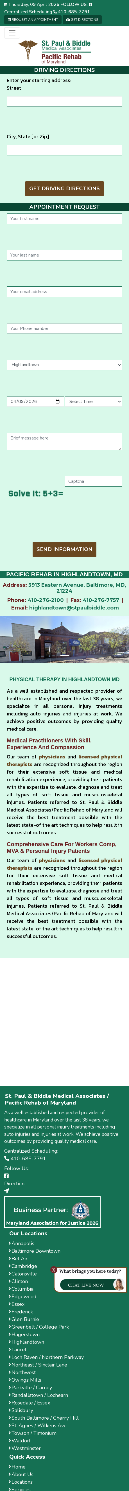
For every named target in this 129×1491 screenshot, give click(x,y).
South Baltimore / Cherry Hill (43, 1418)
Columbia (20, 1289)
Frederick (20, 1311)
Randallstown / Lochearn (38, 1395)
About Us (20, 1474)
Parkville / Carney (30, 1387)
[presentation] (64, 524)
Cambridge (22, 1266)
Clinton (18, 1281)
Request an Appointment (33, 19)
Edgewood (22, 1296)
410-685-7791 (71, 12)
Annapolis (21, 1243)
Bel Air (18, 1258)
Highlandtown (26, 1342)
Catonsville (22, 1273)
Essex (16, 1304)
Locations (20, 1482)
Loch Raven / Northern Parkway (46, 1357)
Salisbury (20, 1410)
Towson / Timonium (32, 1433)
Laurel (17, 1349)
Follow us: (76, 4)
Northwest (22, 1372)
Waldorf (19, 1440)
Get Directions (82, 19)
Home (17, 1466)
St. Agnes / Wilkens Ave (37, 1425)
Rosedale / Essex (29, 1402)
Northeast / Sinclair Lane (37, 1364)
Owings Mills (24, 1380)
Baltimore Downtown (34, 1251)
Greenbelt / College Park (38, 1327)
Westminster (24, 1448)
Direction (14, 1183)
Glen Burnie (23, 1319)
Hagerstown (24, 1334)
